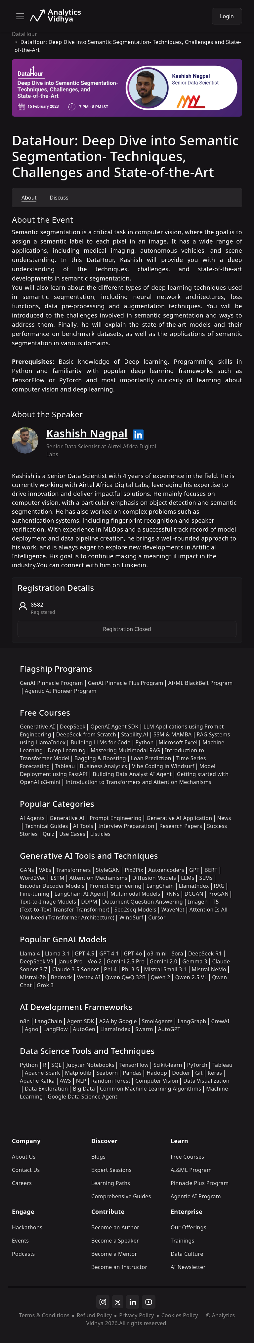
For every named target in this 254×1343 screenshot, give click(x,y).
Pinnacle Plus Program (200, 1183)
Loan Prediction (151, 758)
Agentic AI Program (196, 1196)
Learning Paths (110, 1183)
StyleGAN (108, 870)
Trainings (182, 1240)
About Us (24, 1156)
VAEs (45, 870)
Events (20, 1240)
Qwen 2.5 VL (191, 977)
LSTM (57, 877)
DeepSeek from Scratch (86, 734)
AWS (65, 1080)
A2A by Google (118, 1021)
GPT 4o (133, 953)
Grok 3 (45, 985)
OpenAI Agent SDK (114, 726)
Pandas (132, 1072)
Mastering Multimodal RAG (125, 750)
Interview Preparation (126, 826)
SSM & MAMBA (172, 734)
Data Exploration (46, 1088)
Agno (31, 1029)
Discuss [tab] (59, 197)
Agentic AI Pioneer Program (61, 690)
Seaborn (107, 1072)
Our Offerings (188, 1227)
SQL (56, 1064)
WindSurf (131, 917)
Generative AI (37, 726)
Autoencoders (166, 870)
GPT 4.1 (109, 953)
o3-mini (157, 953)
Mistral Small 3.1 (165, 969)
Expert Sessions (111, 1170)
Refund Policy (94, 1315)
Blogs (98, 1156)
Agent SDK (80, 1021)
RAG (219, 885)
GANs (27, 870)
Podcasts (23, 1253)
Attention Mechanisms (98, 877)
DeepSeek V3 (36, 961)
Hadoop (157, 1072)
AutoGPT (169, 1029)
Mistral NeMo (209, 969)
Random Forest (110, 1080)
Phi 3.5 (130, 969)
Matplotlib (78, 1072)
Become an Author (115, 1227)
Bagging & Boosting (100, 758)
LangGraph (192, 1021)
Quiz (48, 834)
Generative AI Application (179, 818)
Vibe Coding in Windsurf (163, 766)
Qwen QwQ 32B (125, 977)
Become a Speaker (115, 1240)
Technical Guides (46, 826)
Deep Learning (67, 750)
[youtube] (148, 1302)
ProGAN (218, 893)
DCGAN (194, 893)
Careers (22, 1183)
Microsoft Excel (178, 742)
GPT (194, 870)
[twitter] (117, 1301)
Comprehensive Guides (121, 1196)
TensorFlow (133, 1064)
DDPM (89, 901)
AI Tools (83, 826)
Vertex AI (89, 977)
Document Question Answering (142, 901)
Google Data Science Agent (82, 1096)
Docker (181, 1072)
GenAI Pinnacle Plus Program (125, 683)
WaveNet (173, 909)
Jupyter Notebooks (90, 1064)
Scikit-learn (167, 1064)
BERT (210, 870)
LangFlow (55, 1029)
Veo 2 (95, 961)
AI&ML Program (191, 1170)
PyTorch (197, 1064)
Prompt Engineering (116, 818)
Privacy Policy (136, 1315)
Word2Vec (33, 877)
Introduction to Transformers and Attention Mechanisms (138, 782)
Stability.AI (134, 734)
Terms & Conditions (44, 1315)
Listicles (100, 834)
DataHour (24, 34)
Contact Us (26, 1170)
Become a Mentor (114, 1253)
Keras (215, 1072)
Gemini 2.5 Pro (126, 961)
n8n (25, 1021)
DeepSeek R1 (205, 953)
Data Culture (187, 1253)
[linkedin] (132, 1302)
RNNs (172, 893)
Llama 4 (30, 953)
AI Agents (32, 818)
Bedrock (61, 977)
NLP (81, 1080)
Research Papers (180, 826)
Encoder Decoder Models (52, 885)
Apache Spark (42, 1072)
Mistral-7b (33, 977)
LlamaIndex (194, 885)
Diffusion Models (154, 877)
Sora (177, 953)
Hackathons (27, 1227)
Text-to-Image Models (48, 901)
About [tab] (28, 197)
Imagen (198, 901)
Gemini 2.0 (164, 961)
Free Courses (187, 1156)
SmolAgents (157, 1021)
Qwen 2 (160, 977)
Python (145, 742)
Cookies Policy (179, 1315)
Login (227, 16)
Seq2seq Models (135, 909)
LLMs (187, 877)
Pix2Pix (134, 870)
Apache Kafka (37, 1080)
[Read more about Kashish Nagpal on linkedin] (138, 434)
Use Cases (72, 834)
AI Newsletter (188, 1267)
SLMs (206, 877)
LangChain (160, 885)
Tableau (65, 766)
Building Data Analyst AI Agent (132, 774)
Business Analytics (103, 766)
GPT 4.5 (84, 953)
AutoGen (84, 1029)
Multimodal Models (135, 893)
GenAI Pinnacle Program (51, 683)
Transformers (73, 870)
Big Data (84, 1088)
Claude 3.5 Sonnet (75, 969)
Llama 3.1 (57, 953)
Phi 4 (110, 969)
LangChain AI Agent (80, 893)
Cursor (156, 917)
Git (199, 1072)
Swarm (144, 1029)
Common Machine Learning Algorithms (150, 1088)
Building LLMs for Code (100, 742)
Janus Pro (70, 961)
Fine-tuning (34, 893)
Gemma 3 (194, 961)
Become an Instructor (119, 1267)
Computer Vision (156, 1080)
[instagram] (102, 1302)
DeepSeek (73, 726)
